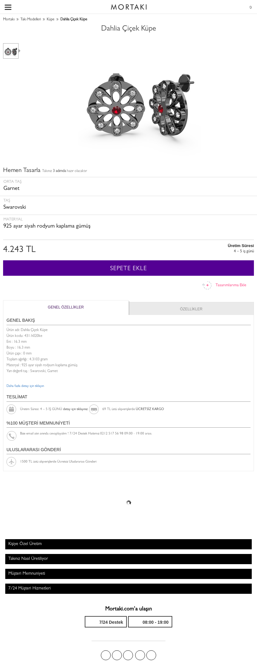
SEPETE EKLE (128, 269)
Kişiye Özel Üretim (25, 544)
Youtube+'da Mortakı (151, 655)
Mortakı (9, 20)
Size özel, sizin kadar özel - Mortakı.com (128, 5)
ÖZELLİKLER (191, 309)
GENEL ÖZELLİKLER (66, 307)
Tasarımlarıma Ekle (231, 285)
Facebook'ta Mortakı (106, 655)
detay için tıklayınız (75, 409)
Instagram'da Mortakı (140, 655)
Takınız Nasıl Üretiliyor (28, 559)
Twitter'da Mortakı (117, 655)
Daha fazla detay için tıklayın (25, 386)
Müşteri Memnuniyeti (26, 574)
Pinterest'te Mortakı (128, 655)
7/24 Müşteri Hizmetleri (29, 588)
